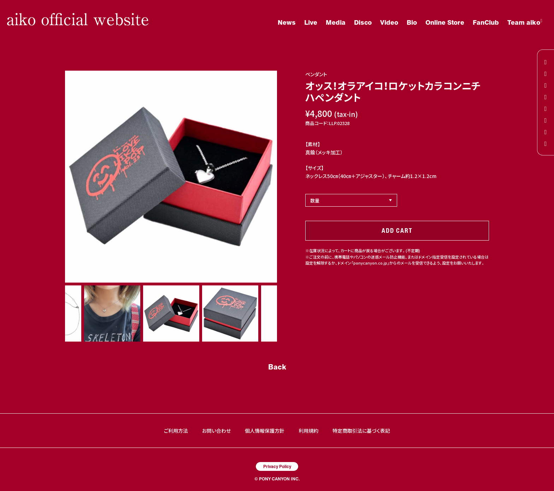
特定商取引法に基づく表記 (361, 430)
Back (277, 366)
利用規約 (308, 430)
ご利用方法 (176, 430)
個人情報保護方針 (264, 430)
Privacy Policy (277, 466)
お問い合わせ (216, 430)
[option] (171, 177)
